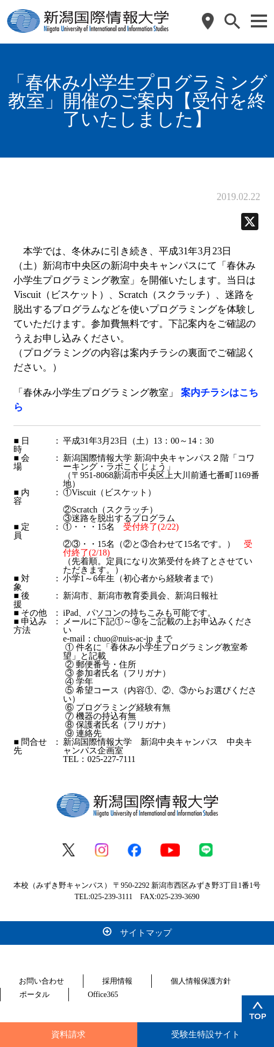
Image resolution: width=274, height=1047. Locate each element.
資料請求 (68, 1034)
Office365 (103, 995)
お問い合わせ (41, 981)
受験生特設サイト (205, 1034)
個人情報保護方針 (201, 981)
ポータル (34, 995)
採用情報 (117, 981)
